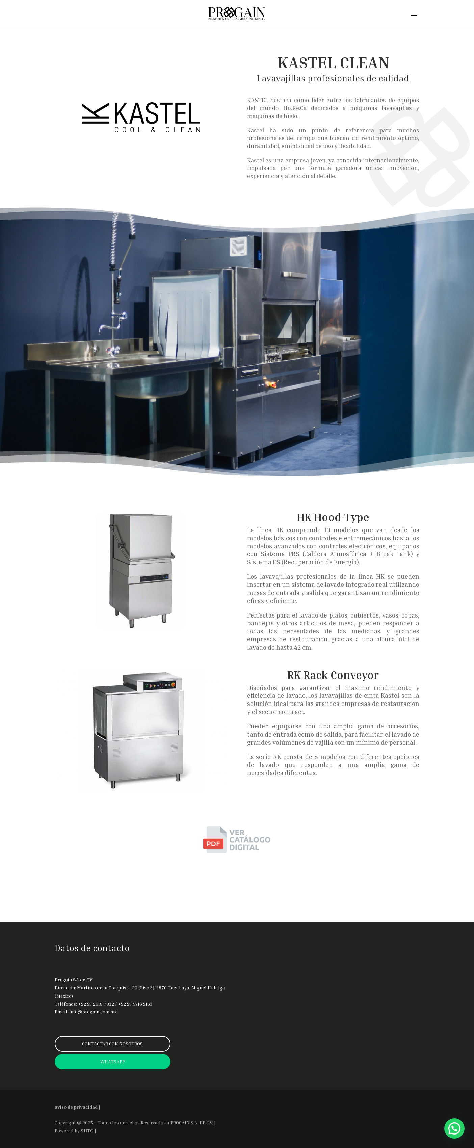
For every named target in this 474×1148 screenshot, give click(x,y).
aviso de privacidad (76, 1107)
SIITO (87, 1130)
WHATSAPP (112, 1061)
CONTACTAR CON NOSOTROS (112, 1043)
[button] (454, 1128)
